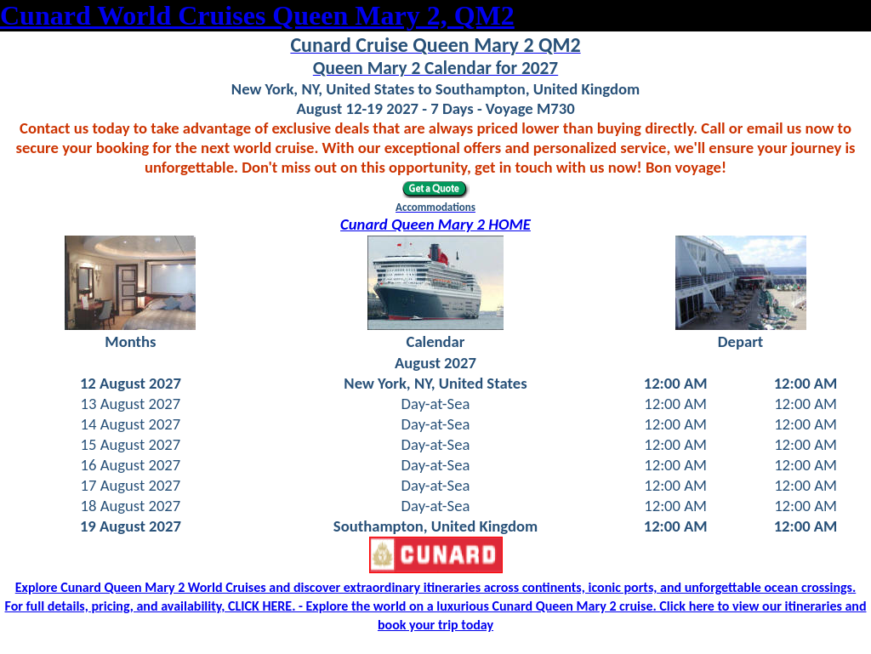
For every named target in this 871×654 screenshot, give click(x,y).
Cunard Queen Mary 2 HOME (435, 224)
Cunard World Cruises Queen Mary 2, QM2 (257, 15)
